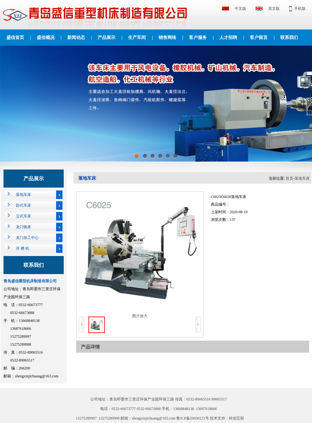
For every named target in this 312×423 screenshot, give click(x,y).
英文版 (274, 8)
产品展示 (106, 37)
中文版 (240, 8)
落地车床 (23, 194)
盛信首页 (15, 37)
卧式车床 (23, 205)
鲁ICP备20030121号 (193, 418)
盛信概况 (46, 37)
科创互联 (236, 418)
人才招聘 (228, 37)
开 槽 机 (22, 248)
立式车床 (23, 216)
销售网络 (167, 37)
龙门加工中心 (27, 237)
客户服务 (198, 37)
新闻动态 (76, 37)
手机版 (300, 8)
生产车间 (137, 37)
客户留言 (259, 37)
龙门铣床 (23, 227)
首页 (289, 178)
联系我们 (289, 37)
